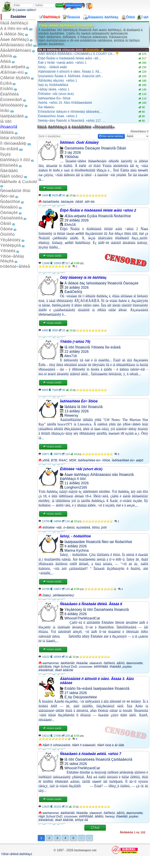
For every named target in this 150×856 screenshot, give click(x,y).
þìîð (104, 527)
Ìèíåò (4, 110)
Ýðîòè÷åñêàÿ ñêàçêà (12, 258)
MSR (72, 460)
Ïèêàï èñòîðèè (12, 138)
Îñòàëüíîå (8, 127)
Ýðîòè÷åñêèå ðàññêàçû (16, 854)
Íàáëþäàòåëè (12, 116)
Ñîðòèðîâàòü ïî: (139, 131)
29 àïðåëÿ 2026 (76, 220)
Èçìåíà (6, 83)
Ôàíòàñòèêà (11, 218)
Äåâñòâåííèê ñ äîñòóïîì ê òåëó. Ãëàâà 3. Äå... (70, 71)
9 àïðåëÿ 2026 (75, 546)
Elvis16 (70, 225)
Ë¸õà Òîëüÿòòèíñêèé (80, 697)
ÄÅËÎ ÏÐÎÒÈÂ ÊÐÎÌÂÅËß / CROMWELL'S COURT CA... (78, 53)
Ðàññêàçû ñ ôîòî (15, 159)
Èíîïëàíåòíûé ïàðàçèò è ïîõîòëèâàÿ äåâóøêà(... (70, 111)
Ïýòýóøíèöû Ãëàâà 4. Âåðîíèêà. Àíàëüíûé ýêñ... (70, 76)
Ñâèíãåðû (9, 170)
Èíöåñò (6, 88)
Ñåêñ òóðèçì (11, 176)
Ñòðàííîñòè (10, 201)
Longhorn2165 (75, 487)
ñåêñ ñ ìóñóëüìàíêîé (56, 745)
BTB (54, 460)
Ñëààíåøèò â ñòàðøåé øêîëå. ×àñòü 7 (90, 754)
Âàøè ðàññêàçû (14, 39)
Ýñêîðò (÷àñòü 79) (75, 342)
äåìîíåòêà (45, 666)
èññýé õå (81, 820)
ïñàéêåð (115, 666)
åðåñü (99, 816)
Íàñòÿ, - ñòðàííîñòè (75, 536)
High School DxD (65, 666)
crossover (85, 666)
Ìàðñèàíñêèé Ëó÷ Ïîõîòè (54, 98)
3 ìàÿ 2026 (72, 153)
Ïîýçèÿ (5, 154)
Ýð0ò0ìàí (71, 157)
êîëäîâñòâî (45, 670)
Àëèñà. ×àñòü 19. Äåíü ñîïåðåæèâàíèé (65, 102)
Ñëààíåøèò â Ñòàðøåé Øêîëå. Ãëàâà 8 (91, 604)
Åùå (95, 827)
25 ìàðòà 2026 (75, 764)
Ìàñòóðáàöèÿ (12, 105)
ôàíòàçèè (67, 201)
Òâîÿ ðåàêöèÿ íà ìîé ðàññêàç (83, 278)
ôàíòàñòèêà (50, 201)
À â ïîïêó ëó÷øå (14, 28)
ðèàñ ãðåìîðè (64, 670)
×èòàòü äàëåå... (53, 188)
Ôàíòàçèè (9, 212)
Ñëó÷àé (7, 196)
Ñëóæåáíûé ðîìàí (15, 190)
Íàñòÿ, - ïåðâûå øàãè (52, 67)
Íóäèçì (46, 595)
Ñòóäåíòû (9, 207)
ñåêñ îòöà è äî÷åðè (110, 745)
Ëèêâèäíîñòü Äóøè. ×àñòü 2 (57, 116)
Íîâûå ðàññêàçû (14, 23)
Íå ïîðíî (6, 121)
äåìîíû (120, 663)
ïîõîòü (96, 527)
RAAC (63, 460)
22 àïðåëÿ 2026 (76, 352)
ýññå (45, 460)
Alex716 (70, 356)
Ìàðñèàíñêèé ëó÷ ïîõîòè (94, 460)
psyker (127, 666)
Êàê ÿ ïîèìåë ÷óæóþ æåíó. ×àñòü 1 (62, 62)
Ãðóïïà (6, 56)
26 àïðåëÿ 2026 (76, 288)
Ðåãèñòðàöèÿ (73, 5)
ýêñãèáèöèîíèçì (63, 595)
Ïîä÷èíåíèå (9, 149)
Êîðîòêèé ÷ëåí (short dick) (56, 94)
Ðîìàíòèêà (9, 165)
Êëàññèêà (9, 94)
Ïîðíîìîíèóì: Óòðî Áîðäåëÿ (79, 143)
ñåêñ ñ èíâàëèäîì (84, 745)
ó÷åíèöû (69, 527)
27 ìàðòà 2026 (75, 693)
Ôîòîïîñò (7, 234)
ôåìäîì (79, 201)
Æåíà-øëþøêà (12, 66)
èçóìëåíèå (83, 527)
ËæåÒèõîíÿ (73, 292)
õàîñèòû (109, 663)
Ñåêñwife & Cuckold (18, 181)
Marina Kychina (76, 550)
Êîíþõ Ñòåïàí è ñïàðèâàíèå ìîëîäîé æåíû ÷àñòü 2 (98, 210)
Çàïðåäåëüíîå (121, 759)
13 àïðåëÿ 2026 (76, 411)
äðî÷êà (90, 201)
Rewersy (71, 415)
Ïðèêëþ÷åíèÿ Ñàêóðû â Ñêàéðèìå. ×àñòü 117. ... (71, 120)
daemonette (134, 663)
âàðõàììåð (67, 663)
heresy (109, 816)
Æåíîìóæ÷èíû (12, 72)
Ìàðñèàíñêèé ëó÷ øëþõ (127, 460)
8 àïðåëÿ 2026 (75, 614)
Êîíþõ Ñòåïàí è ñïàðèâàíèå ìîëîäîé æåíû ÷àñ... (69, 58)
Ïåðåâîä (7, 132)
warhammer (50, 663)
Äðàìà (5, 61)
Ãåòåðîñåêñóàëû (15, 50)
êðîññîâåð (101, 666)
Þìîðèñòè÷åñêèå (15, 266)
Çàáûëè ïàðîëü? (24, 10)
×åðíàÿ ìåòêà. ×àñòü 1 (53, 89)
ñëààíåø (82, 663)
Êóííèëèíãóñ (11, 99)
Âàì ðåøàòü (46, 107)
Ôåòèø (6, 229)
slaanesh (95, 663)
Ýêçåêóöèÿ (10, 240)
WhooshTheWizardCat (82, 618)
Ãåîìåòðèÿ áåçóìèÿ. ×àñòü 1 (57, 80)
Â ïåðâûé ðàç (12, 34)
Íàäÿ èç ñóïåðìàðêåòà (53, 85)
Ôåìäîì (5, 223)
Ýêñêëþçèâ (10, 245)
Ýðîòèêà (7, 250)
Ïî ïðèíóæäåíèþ (13, 143)
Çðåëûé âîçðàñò (15, 77)
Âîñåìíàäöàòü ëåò (16, 45)
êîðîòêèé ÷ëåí (52, 527)
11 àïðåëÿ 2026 (76, 483)
